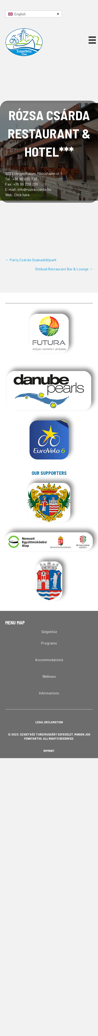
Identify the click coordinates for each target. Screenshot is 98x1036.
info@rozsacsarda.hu (34, 189)
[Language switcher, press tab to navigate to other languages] (33, 13)
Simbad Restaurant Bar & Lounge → (64, 269)
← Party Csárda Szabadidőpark (30, 260)
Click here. (22, 195)
